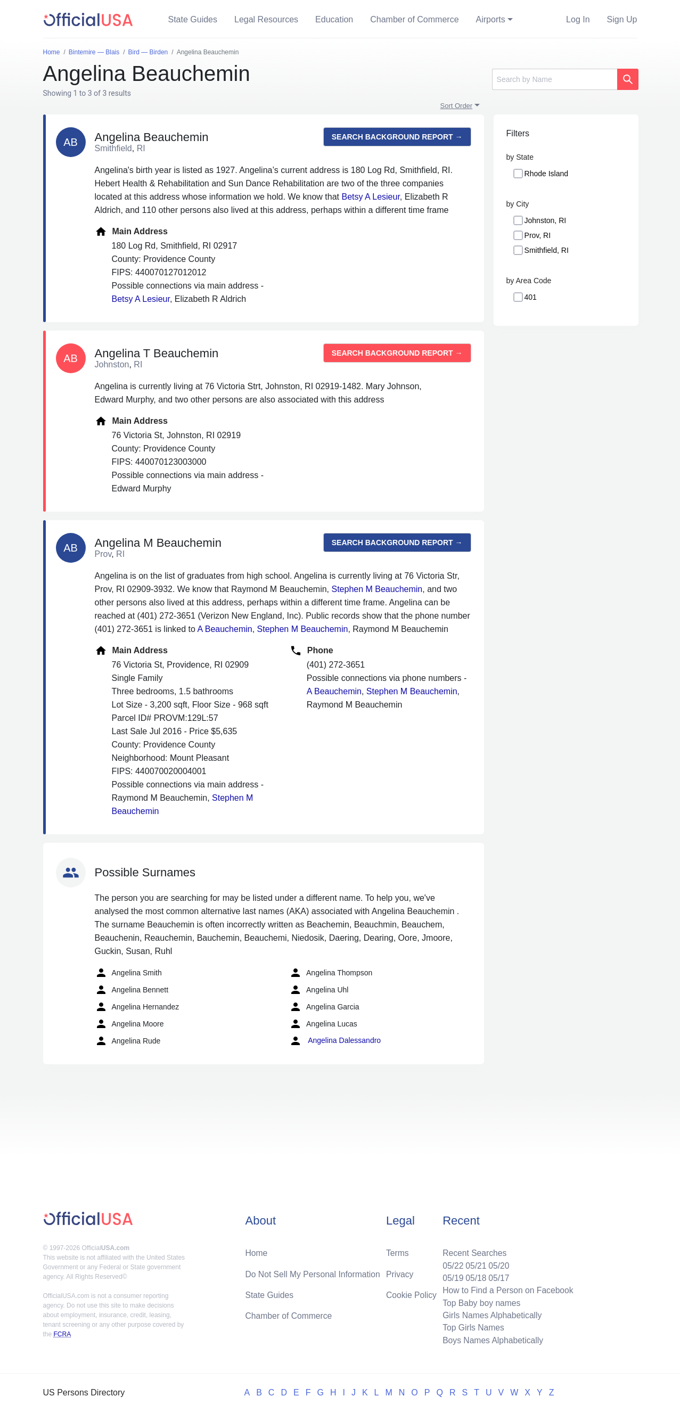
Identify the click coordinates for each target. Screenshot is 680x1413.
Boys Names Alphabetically (491, 1339)
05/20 (497, 1263)
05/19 (450, 1275)
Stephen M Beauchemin (376, 589)
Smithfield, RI (547, 250)
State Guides (193, 19)
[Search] (554, 79)
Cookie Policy (411, 1292)
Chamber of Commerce (414, 19)
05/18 (474, 1275)
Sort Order (456, 106)
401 (531, 297)
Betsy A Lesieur (370, 196)
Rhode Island (547, 173)
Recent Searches (472, 1250)
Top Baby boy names (479, 1301)
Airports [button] (490, 19)
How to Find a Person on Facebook (507, 1288)
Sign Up (622, 19)
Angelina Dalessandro (335, 1040)
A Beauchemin (225, 629)
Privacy (399, 1271)
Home (256, 1250)
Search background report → (397, 137)
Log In (577, 19)
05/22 (450, 1263)
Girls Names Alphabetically (490, 1314)
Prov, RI (538, 235)
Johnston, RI (546, 220)
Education (334, 19)
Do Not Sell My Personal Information (314, 1271)
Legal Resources (266, 19)
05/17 (497, 1275)
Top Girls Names (471, 1327)
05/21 (474, 1263)
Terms (397, 1250)
